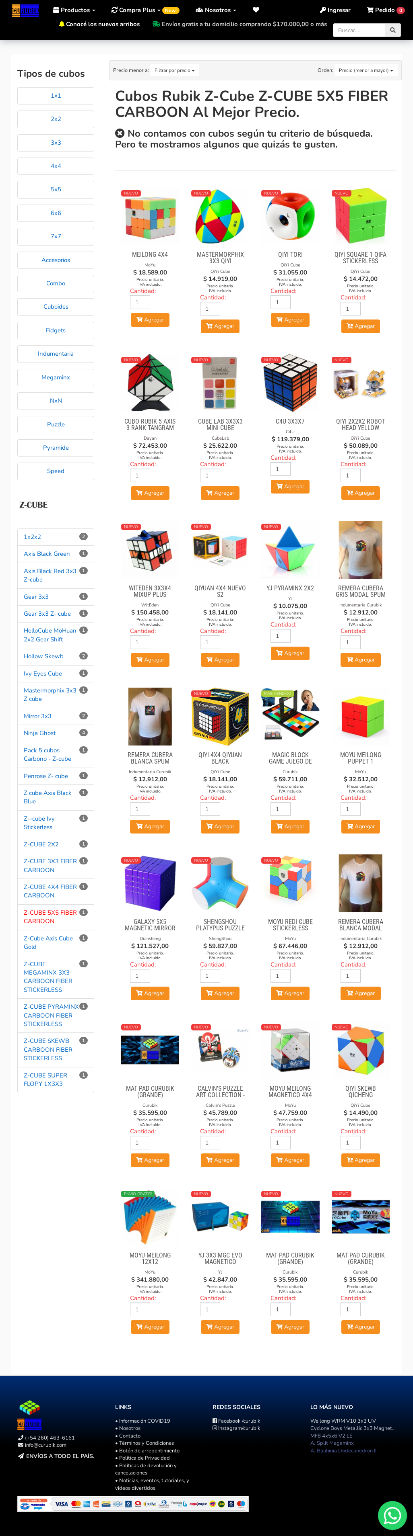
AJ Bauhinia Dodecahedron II (343, 1450)
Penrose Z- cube (46, 776)
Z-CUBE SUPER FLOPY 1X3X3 (45, 1079)
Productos (74, 10)
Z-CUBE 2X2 (41, 844)
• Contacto (127, 1436)
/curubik (236, 1421)
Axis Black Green (47, 554)
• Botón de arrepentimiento (147, 1450)
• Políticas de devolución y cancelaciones (146, 1469)
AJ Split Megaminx (332, 1443)
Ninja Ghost (40, 733)
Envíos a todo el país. (60, 1456)
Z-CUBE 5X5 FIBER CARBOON (50, 917)
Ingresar (335, 10)
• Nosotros (127, 1428)
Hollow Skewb (44, 656)
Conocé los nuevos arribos (103, 24)
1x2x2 (32, 537)
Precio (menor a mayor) (366, 70)
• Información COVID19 (142, 1421)
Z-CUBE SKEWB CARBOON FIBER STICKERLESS (48, 1049)
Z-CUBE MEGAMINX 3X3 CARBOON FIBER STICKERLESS (48, 977)
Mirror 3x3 (38, 716)
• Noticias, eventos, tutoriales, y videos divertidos (152, 1484)
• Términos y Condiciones (144, 1443)
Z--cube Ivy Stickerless (39, 823)
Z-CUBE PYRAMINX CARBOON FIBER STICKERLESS (51, 1015)
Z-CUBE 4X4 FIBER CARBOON (50, 891)
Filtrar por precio (175, 70)
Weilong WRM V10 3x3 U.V (343, 1421)
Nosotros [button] (216, 10)
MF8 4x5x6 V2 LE (331, 1436)
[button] (256, 10)
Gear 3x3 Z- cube (47, 614)
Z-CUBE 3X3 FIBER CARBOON (50, 865)
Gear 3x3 (36, 597)
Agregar (150, 320)
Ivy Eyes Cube (43, 674)
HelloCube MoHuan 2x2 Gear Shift (50, 635)
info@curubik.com (45, 1445)
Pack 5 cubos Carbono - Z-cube (47, 754)
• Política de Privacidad (142, 1458)
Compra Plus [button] (146, 10)
